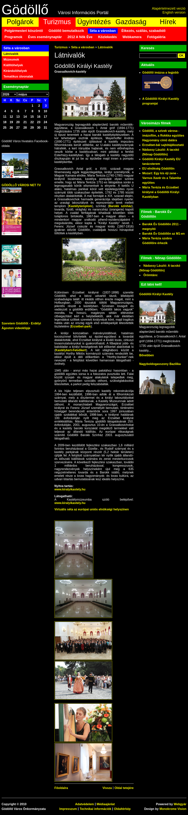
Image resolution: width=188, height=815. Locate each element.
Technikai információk (95, 808)
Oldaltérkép (122, 808)
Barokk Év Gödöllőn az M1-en (163, 233)
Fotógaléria (156, 37)
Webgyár (180, 804)
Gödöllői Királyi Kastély (156, 294)
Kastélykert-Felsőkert (70, 350)
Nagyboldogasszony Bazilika (160, 364)
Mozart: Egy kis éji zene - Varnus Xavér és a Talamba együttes (161, 178)
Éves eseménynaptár (45, 37)
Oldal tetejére (124, 788)
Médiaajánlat (106, 804)
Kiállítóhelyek (13, 65)
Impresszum (68, 808)
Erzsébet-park (81, 326)
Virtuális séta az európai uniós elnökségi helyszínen (91, 509)
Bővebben (146, 355)
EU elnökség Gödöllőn (158, 168)
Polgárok (20, 22)
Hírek (168, 22)
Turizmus (57, 22)
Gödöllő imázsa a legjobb (160, 72)
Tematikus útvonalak (18, 76)
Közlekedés (107, 37)
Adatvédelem (84, 804)
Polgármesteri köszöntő (24, 31)
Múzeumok (11, 59)
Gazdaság (130, 22)
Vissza (107, 788)
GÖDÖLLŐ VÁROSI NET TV (21, 185)
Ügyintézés (94, 22)
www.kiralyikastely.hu (70, 489)
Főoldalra (61, 788)
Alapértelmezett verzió (168, 8)
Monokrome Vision (173, 808)
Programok (13, 37)
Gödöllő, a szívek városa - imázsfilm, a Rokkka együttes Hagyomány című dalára (163, 135)
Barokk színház (120, 206)
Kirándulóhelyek (15, 70)
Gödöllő (25, 9)
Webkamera (132, 37)
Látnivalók (11, 53)
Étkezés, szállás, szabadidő (143, 31)
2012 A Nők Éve (80, 37)
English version (173, 12)
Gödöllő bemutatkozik (66, 31)
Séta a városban (103, 31)
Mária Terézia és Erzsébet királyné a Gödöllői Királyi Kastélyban (161, 192)
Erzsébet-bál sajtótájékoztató (163, 145)
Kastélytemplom (80, 206)
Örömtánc (150, 275)
